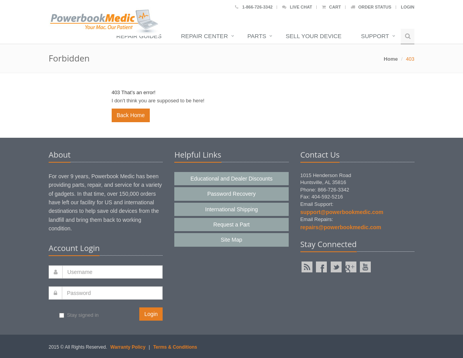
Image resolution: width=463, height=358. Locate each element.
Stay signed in (79, 315)
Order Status (371, 7)
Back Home (131, 115)
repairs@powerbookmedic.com (340, 227)
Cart (331, 7)
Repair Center (204, 36)
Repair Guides (138, 36)
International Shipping (231, 209)
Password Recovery (231, 194)
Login (407, 7)
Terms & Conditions (175, 347)
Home (391, 59)
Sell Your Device (313, 36)
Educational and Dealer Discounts (232, 178)
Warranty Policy (128, 347)
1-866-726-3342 (253, 7)
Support (375, 36)
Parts (257, 36)
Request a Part (231, 224)
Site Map (231, 240)
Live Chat (297, 7)
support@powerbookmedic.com (342, 212)
